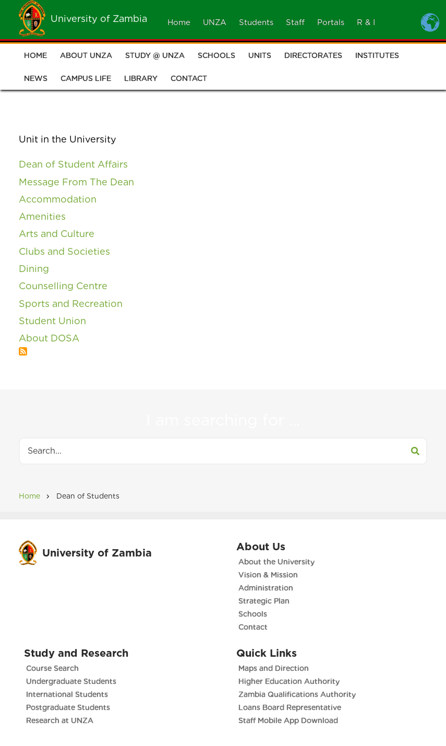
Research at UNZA (59, 720)
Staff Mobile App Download (288, 720)
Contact (189, 79)
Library (141, 79)
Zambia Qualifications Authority (297, 694)
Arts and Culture (56, 233)
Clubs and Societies (64, 251)
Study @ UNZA (155, 56)
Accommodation (58, 199)
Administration (265, 588)
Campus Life (86, 79)
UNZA (214, 22)
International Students (67, 694)
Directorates (313, 56)
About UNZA (86, 56)
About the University (276, 562)
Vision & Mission (268, 575)
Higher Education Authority (289, 681)
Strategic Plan (264, 601)
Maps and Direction (273, 668)
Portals (330, 22)
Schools (216, 56)
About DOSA (49, 338)
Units (259, 56)
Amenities (42, 216)
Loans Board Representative (289, 707)
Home (178, 22)
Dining (34, 268)
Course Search (52, 668)
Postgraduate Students (68, 707)
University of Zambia (99, 18)
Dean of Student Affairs (73, 164)
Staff (295, 22)
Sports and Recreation (71, 303)
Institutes (377, 56)
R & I (366, 22)
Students (256, 22)
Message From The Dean (76, 181)
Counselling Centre (63, 285)
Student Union (52, 320)
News (35, 79)
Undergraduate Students (71, 681)
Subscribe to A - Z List (23, 351)
